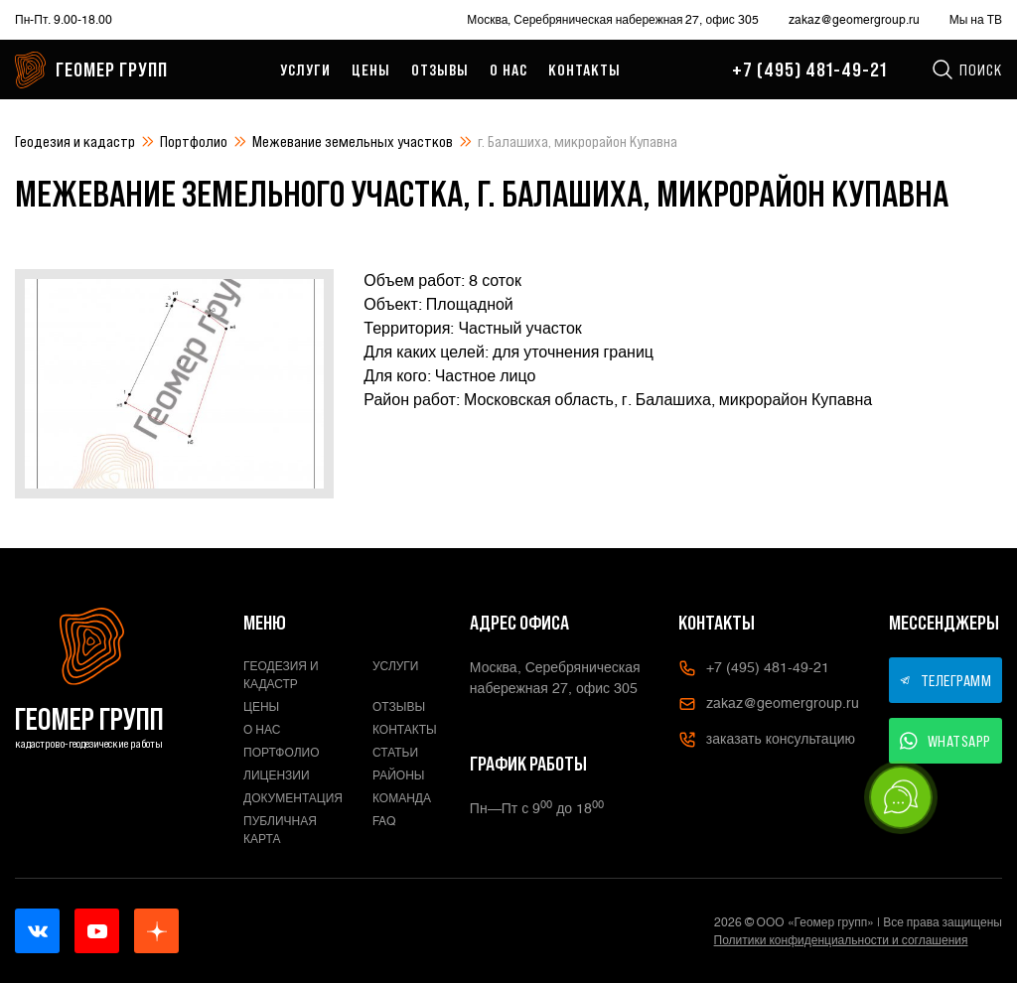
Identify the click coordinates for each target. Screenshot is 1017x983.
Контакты (584, 69)
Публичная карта (280, 830)
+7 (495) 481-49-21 (809, 69)
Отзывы (440, 69)
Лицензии (276, 775)
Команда (401, 798)
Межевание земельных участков (352, 141)
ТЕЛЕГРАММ (945, 680)
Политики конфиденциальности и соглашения (841, 940)
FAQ (384, 821)
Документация (293, 798)
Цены (371, 69)
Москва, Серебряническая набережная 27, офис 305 (612, 20)
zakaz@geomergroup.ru (854, 20)
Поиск (966, 69)
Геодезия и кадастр (75, 141)
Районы (398, 775)
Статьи (395, 753)
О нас (508, 69)
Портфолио (193, 141)
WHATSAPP (945, 741)
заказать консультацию (766, 740)
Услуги (305, 69)
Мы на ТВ (975, 20)
